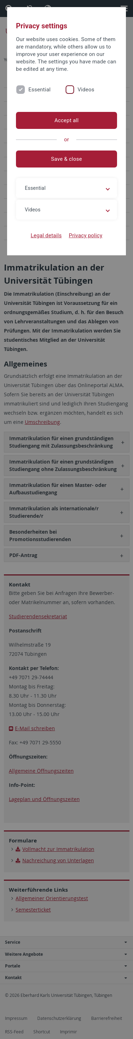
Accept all (66, 120)
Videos (86, 89)
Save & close (66, 159)
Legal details (46, 235)
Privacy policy (85, 235)
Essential (39, 89)
